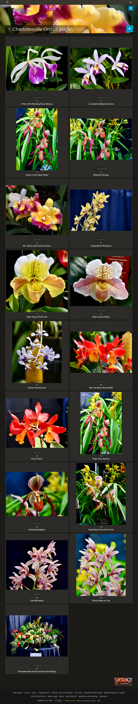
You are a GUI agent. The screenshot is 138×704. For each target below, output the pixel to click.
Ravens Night (52, 696)
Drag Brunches (43, 693)
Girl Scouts (79, 693)
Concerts (27, 693)
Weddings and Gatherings (88, 696)
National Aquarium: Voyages (114, 693)
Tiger (99, 701)
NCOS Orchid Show (38, 696)
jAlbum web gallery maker (86, 701)
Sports (61, 696)
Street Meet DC (71, 696)
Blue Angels (17, 693)
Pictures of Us (70, 701)
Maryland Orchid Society (93, 693)
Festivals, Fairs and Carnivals (62, 693)
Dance (34, 693)
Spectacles (103, 696)
